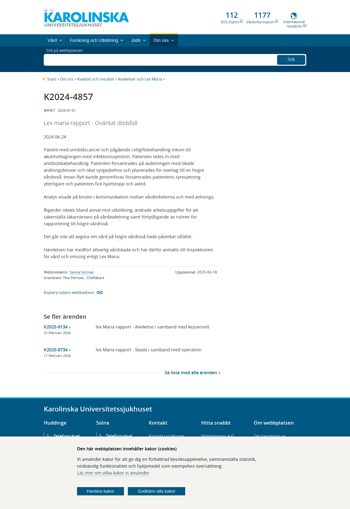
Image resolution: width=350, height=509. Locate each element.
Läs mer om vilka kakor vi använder (113, 473)
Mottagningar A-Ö (217, 436)
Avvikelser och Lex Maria (140, 79)
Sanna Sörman (82, 272)
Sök (291, 59)
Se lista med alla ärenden (191, 372)
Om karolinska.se (269, 436)
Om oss (67, 79)
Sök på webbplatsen (66, 59)
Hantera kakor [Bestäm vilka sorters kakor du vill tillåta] (100, 491)
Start (51, 79)
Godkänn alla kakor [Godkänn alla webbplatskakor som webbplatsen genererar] (156, 491)
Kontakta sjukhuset (166, 436)
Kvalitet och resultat (95, 79)
